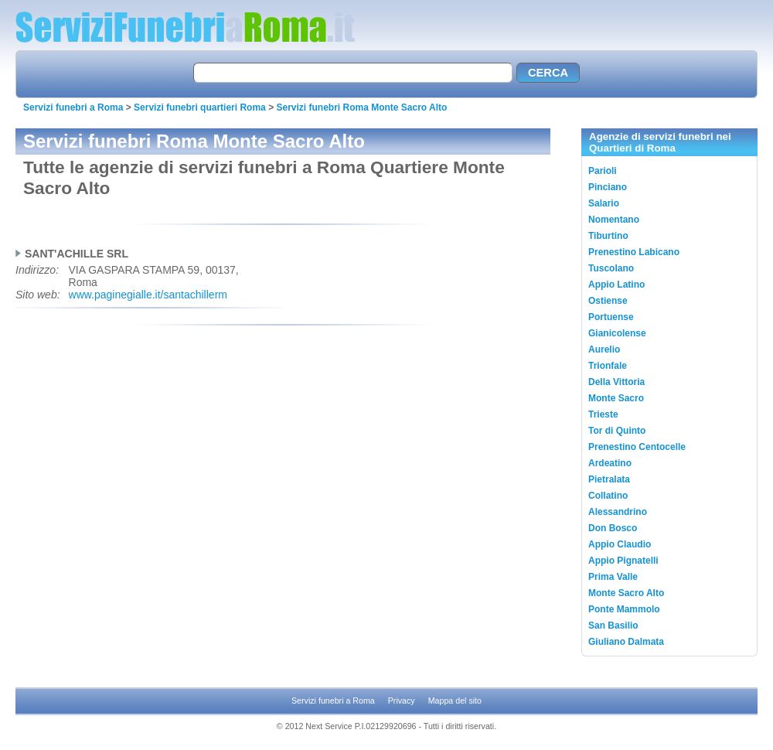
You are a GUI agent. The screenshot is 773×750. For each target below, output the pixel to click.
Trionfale (607, 365)
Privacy (401, 700)
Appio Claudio (619, 544)
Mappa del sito (455, 700)
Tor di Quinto (616, 430)
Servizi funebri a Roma (73, 107)
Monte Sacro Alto (626, 593)
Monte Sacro (616, 398)
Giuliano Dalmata (626, 641)
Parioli (602, 170)
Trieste (603, 414)
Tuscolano (611, 268)
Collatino (608, 495)
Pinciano (607, 187)
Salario (603, 203)
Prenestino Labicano (633, 252)
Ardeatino (610, 463)
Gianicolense (617, 333)
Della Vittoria (616, 382)
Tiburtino (608, 235)
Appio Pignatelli (623, 560)
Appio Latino (616, 284)
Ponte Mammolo (624, 609)
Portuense (611, 317)
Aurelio (604, 349)
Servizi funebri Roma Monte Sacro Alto (361, 107)
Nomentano (613, 219)
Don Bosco (612, 528)
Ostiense (608, 300)
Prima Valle (613, 576)
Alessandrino (617, 511)
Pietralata (609, 479)
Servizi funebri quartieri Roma (200, 107)
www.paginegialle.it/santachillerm (148, 294)
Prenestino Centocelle (637, 446)
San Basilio (613, 625)
